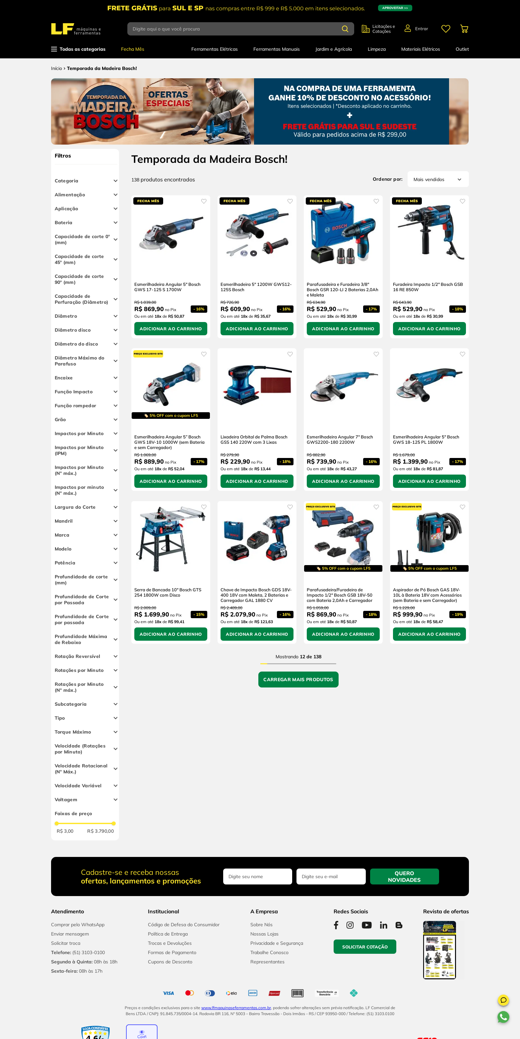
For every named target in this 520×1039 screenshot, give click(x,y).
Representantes (267, 962)
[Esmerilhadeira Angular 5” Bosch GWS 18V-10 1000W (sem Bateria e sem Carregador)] (170, 419)
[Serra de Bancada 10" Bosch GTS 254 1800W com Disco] (170, 572)
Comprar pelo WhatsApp (77, 925)
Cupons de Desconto (170, 962)
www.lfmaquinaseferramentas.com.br (236, 1007)
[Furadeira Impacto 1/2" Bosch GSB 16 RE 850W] (429, 266)
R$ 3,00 (65, 831)
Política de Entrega (168, 934)
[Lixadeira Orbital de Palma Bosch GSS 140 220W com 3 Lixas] (257, 419)
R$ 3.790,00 (100, 831)
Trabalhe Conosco (269, 952)
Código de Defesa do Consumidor (184, 925)
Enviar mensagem (70, 934)
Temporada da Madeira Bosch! (102, 68)
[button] (503, 1001)
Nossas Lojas (264, 934)
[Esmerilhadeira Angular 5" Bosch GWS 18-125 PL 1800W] (429, 419)
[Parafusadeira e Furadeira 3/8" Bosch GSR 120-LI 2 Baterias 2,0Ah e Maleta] (343, 266)
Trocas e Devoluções (170, 943)
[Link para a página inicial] (56, 68)
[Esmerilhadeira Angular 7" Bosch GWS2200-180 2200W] (343, 419)
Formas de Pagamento (172, 952)
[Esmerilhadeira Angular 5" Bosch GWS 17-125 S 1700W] (170, 266)
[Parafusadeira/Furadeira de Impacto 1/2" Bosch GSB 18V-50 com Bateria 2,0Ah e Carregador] (343, 572)
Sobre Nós (261, 925)
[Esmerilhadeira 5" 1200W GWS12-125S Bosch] (257, 266)
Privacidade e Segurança (276, 943)
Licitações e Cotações (383, 29)
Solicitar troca (65, 943)
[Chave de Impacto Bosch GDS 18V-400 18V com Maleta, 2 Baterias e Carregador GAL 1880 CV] (257, 572)
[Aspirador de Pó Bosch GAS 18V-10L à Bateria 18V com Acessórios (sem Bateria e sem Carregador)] (429, 572)
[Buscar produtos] (345, 28)
